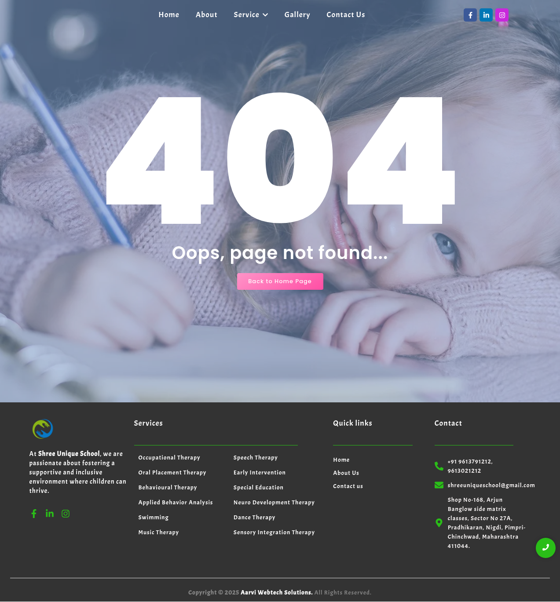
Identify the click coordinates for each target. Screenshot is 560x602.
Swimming (154, 517)
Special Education (259, 487)
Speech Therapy (256, 457)
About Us (346, 473)
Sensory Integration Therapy (274, 532)
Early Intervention (260, 472)
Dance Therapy (254, 517)
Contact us (348, 486)
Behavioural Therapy (168, 487)
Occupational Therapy (170, 457)
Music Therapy (159, 532)
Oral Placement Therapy (173, 472)
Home (341, 459)
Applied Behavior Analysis (176, 502)
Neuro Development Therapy (274, 502)
